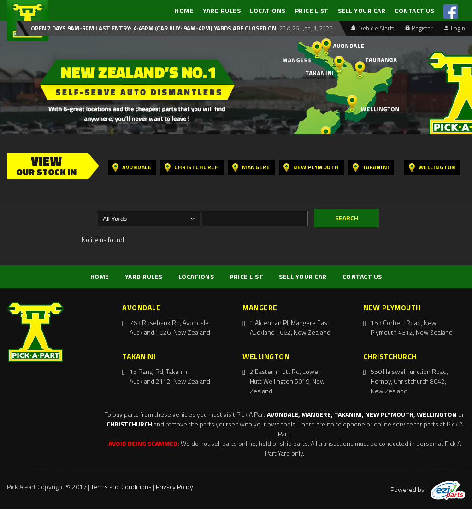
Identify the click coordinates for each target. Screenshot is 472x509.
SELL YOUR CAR (362, 10)
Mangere (251, 167)
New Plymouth (311, 167)
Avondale (131, 167)
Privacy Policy (174, 486)
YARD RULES (222, 10)
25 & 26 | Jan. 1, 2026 (305, 28)
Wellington (432, 167)
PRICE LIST (312, 10)
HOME (184, 10)
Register (419, 28)
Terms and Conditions (121, 486)
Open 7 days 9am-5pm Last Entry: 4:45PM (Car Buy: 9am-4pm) (121, 28)
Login (454, 28)
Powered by (427, 489)
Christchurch (192, 167)
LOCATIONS (268, 10)
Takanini (371, 167)
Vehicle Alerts (372, 28)
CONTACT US (414, 10)
